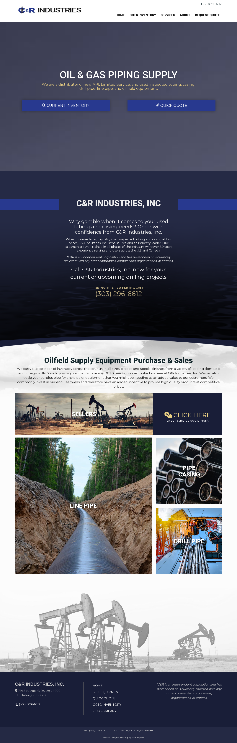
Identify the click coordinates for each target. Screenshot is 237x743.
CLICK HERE (187, 415)
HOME (98, 686)
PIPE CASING (189, 471)
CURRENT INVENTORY (65, 105)
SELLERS (84, 414)
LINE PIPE (83, 505)
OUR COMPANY (104, 711)
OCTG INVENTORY (107, 705)
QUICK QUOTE (171, 105)
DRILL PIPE (189, 541)
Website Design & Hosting (115, 738)
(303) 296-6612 (211, 4)
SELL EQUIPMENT (106, 692)
